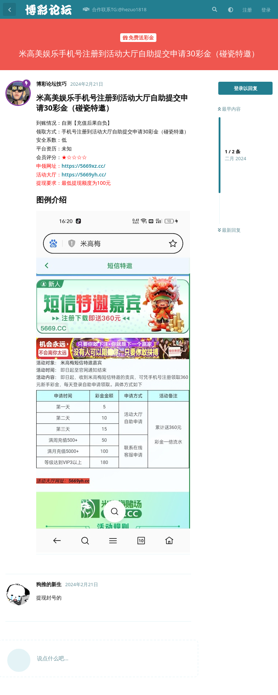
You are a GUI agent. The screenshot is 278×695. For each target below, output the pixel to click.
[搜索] (214, 9)
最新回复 (229, 230)
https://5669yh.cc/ (84, 174)
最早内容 (229, 109)
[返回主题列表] (9, 9)
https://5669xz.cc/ (83, 165)
